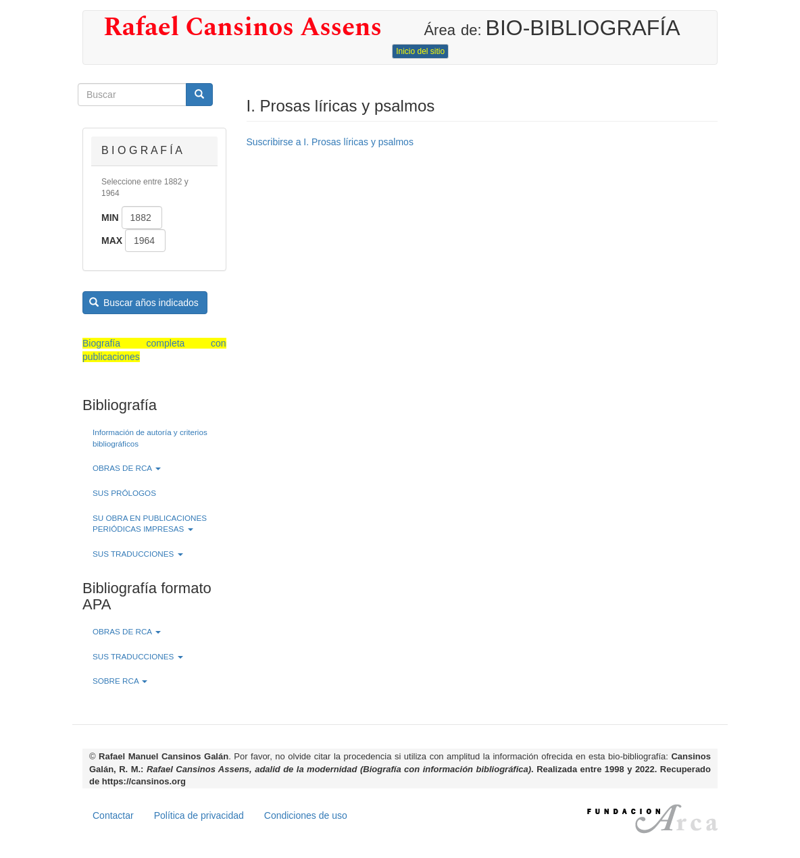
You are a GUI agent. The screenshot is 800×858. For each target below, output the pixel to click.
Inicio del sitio (420, 51)
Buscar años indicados (144, 302)
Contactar (113, 815)
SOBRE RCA (120, 680)
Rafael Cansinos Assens (242, 28)
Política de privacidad (199, 815)
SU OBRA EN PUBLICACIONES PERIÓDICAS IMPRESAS (150, 523)
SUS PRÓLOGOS (124, 492)
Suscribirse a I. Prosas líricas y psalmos (330, 141)
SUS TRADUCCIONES (138, 553)
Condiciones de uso (305, 815)
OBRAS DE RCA (127, 467)
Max (111, 240)
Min (110, 217)
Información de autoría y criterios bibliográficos (150, 438)
